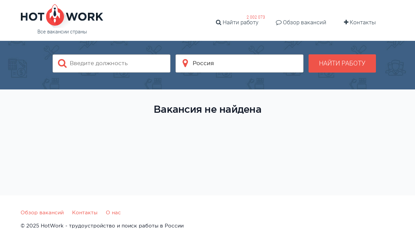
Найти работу (237, 22)
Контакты (360, 22)
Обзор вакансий (301, 22)
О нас (113, 212)
